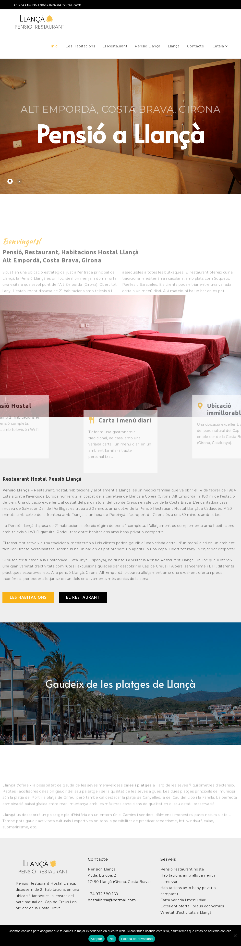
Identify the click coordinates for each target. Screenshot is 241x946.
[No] (234, 935)
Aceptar (96, 939)
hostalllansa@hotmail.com (60, 4)
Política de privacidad (137, 939)
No (111, 939)
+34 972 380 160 (24, 4)
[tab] (10, 181)
